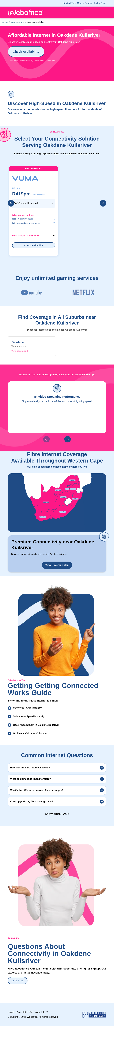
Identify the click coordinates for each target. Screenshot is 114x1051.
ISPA (45, 988)
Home (5, 22)
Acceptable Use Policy (28, 988)
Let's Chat (18, 957)
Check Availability (26, 51)
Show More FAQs (57, 790)
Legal (11, 988)
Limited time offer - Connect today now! (84, 3)
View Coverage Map (57, 542)
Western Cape (17, 22)
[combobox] (33, 197)
